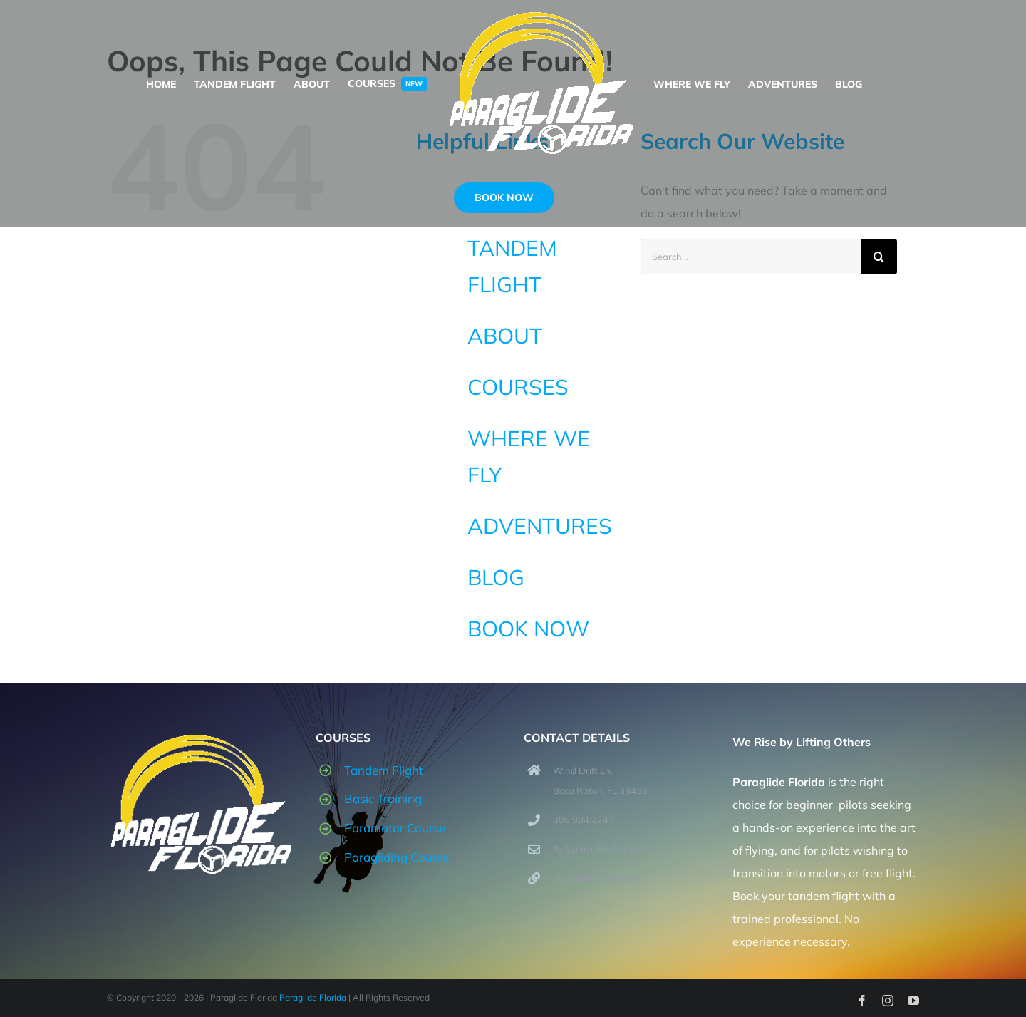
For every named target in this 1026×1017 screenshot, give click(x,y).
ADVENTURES (539, 526)
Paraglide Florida (312, 997)
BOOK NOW (528, 628)
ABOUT (504, 335)
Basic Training (383, 798)
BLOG (495, 577)
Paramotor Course (394, 827)
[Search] (879, 256)
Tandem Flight (383, 770)
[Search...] (751, 256)
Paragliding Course (396, 857)
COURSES (518, 387)
